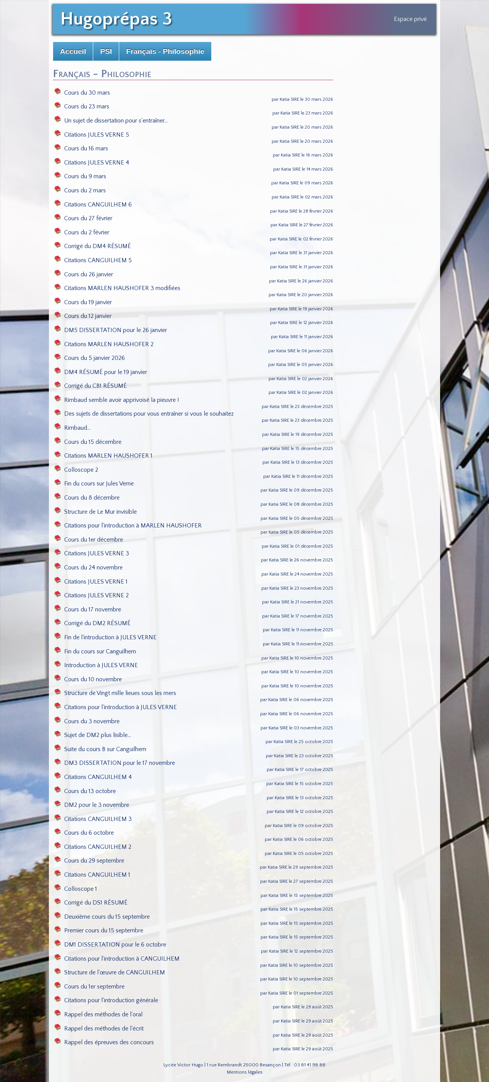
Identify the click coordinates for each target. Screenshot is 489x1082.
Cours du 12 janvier (83, 316)
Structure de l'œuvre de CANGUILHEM (109, 972)
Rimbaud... (72, 427)
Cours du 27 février (83, 218)
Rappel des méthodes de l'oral (98, 1014)
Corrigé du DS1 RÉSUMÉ (91, 902)
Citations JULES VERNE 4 (91, 162)
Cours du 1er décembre (88, 539)
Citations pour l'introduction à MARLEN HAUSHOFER (128, 525)
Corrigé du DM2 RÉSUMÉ (92, 623)
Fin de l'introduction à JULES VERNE (105, 637)
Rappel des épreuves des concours (104, 1042)
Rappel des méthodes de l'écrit (99, 1028)
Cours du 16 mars (81, 148)
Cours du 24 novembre (88, 567)
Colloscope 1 (75, 888)
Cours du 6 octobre (84, 832)
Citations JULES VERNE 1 (91, 581)
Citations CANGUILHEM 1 (92, 874)
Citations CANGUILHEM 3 (93, 819)
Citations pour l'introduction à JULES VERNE (115, 707)
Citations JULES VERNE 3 (91, 553)
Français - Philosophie (165, 51)
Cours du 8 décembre (87, 497)
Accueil (73, 51)
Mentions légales (244, 1072)
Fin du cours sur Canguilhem (95, 651)
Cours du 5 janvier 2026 (89, 358)
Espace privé (410, 19)
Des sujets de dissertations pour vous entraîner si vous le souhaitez (144, 413)
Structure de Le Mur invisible (95, 511)
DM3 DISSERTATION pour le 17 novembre (114, 762)
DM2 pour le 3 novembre (91, 804)
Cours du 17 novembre (87, 609)
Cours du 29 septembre (89, 860)
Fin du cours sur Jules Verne (94, 483)
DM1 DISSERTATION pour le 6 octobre (110, 944)
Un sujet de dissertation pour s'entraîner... (111, 120)
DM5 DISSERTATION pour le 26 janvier (110, 330)
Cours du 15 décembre (87, 442)
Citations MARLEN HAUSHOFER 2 (104, 344)
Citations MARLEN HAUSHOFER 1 (103, 455)
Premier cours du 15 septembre (98, 930)
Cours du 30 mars (82, 92)
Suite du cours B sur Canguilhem (100, 749)
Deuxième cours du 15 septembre (102, 916)
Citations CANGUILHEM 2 (92, 846)
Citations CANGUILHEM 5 (93, 260)
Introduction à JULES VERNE (96, 665)
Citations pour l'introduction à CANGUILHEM (117, 958)
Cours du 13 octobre (85, 791)
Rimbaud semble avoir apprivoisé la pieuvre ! (116, 400)
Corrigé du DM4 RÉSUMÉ (92, 246)
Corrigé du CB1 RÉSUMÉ (90, 385)
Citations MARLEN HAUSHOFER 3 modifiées (117, 288)
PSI (106, 51)
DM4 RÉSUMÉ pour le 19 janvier (100, 372)
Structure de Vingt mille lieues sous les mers (115, 693)
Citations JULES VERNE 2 (91, 595)
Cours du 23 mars (81, 106)
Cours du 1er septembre (89, 986)
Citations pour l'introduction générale (106, 1000)
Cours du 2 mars (80, 190)
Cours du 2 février (81, 232)
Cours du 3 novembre (87, 721)
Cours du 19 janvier (83, 302)
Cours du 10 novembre (88, 679)
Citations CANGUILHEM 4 (93, 777)
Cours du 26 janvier (83, 274)
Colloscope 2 (76, 469)
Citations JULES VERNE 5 (91, 134)
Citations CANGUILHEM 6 (93, 204)
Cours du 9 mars (80, 176)
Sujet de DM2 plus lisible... (92, 735)
